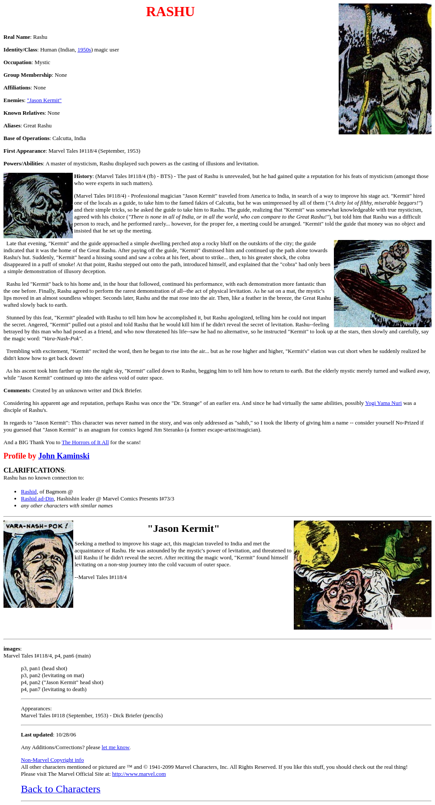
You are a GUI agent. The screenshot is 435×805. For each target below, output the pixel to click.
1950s (84, 49)
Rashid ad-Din (37, 498)
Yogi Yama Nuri (383, 403)
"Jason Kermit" (44, 100)
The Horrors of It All (85, 442)
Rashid (29, 491)
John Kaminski (64, 456)
